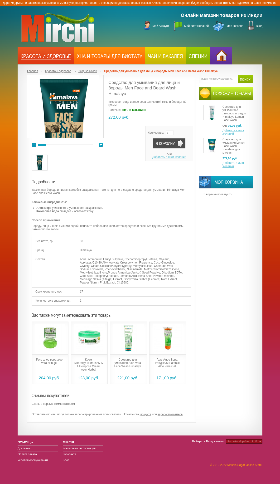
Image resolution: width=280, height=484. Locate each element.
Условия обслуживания (33, 460)
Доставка (24, 448)
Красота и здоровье (58, 71)
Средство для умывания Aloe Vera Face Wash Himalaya (127, 363)
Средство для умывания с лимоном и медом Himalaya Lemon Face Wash (234, 113)
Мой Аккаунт (160, 26)
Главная (32, 71)
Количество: (156, 132)
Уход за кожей (87, 71)
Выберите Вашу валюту (208, 441)
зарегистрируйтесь (170, 414)
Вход (259, 26)
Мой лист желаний (196, 26)
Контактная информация (79, 448)
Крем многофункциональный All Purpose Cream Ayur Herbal (89, 364)
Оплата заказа (27, 454)
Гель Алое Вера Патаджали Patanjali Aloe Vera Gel (167, 363)
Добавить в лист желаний (169, 157)
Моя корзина (235, 26)
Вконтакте (69, 454)
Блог (66, 460)
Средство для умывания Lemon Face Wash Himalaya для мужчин (233, 146)
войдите (145, 414)
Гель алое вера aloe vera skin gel (49, 361)
